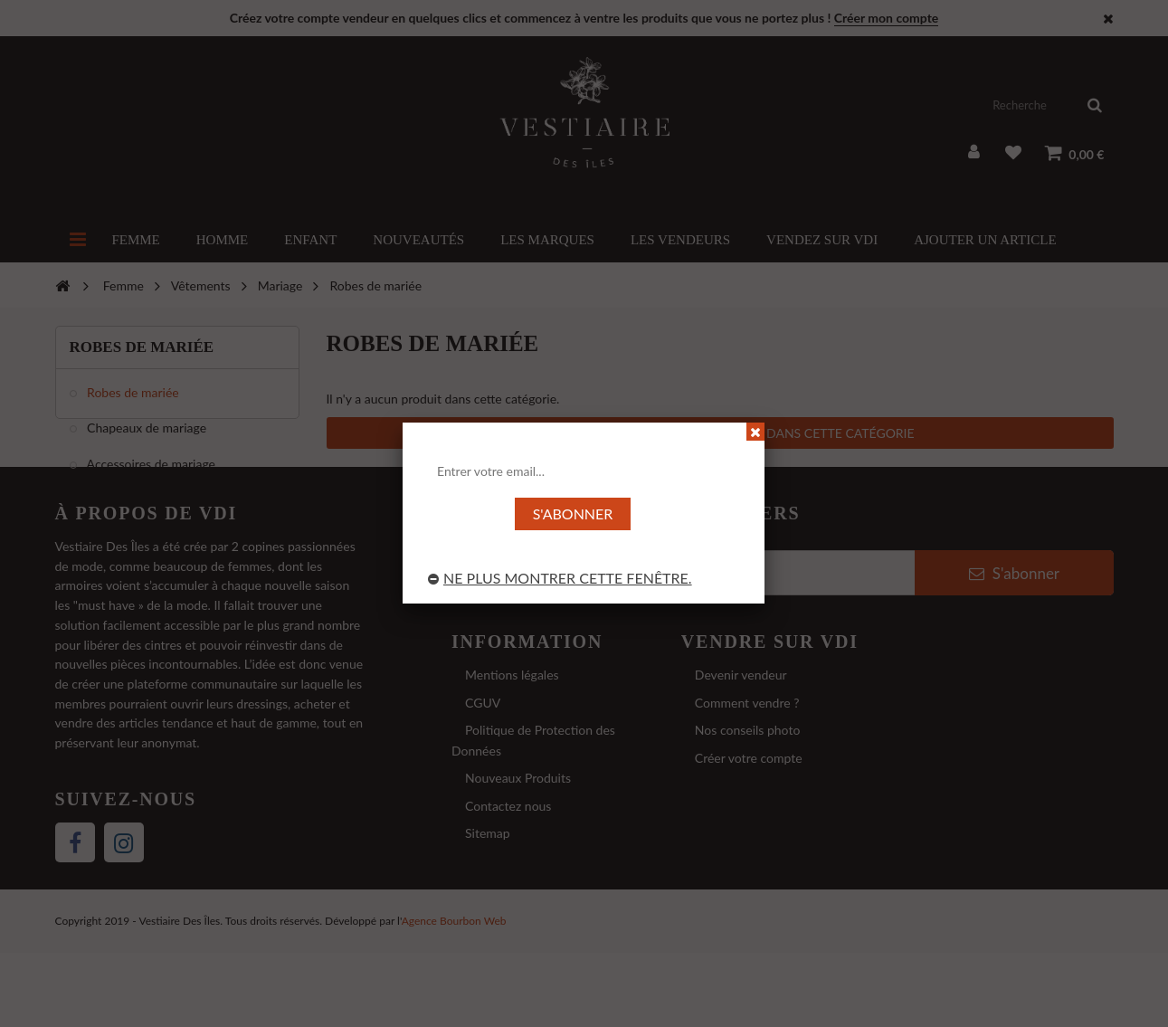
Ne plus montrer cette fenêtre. (560, 577)
